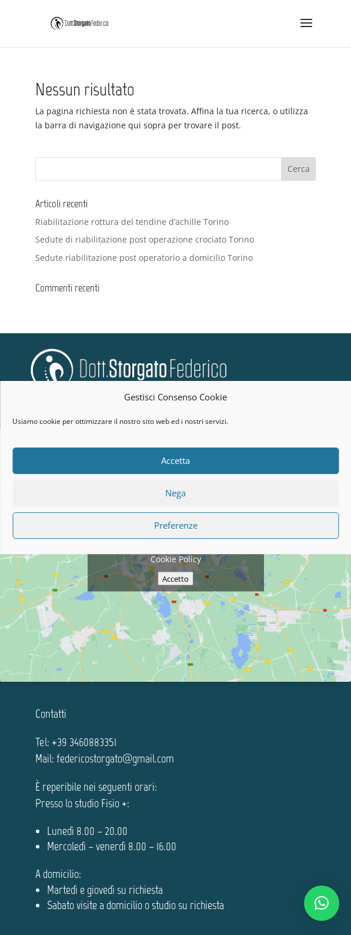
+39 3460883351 (84, 742)
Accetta (175, 460)
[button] (321, 903)
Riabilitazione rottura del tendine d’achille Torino (132, 221)
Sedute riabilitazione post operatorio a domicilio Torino (144, 257)
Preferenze (176, 525)
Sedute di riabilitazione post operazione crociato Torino (144, 239)
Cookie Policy (176, 558)
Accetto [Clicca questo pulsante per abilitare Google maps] (175, 578)
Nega (175, 493)
